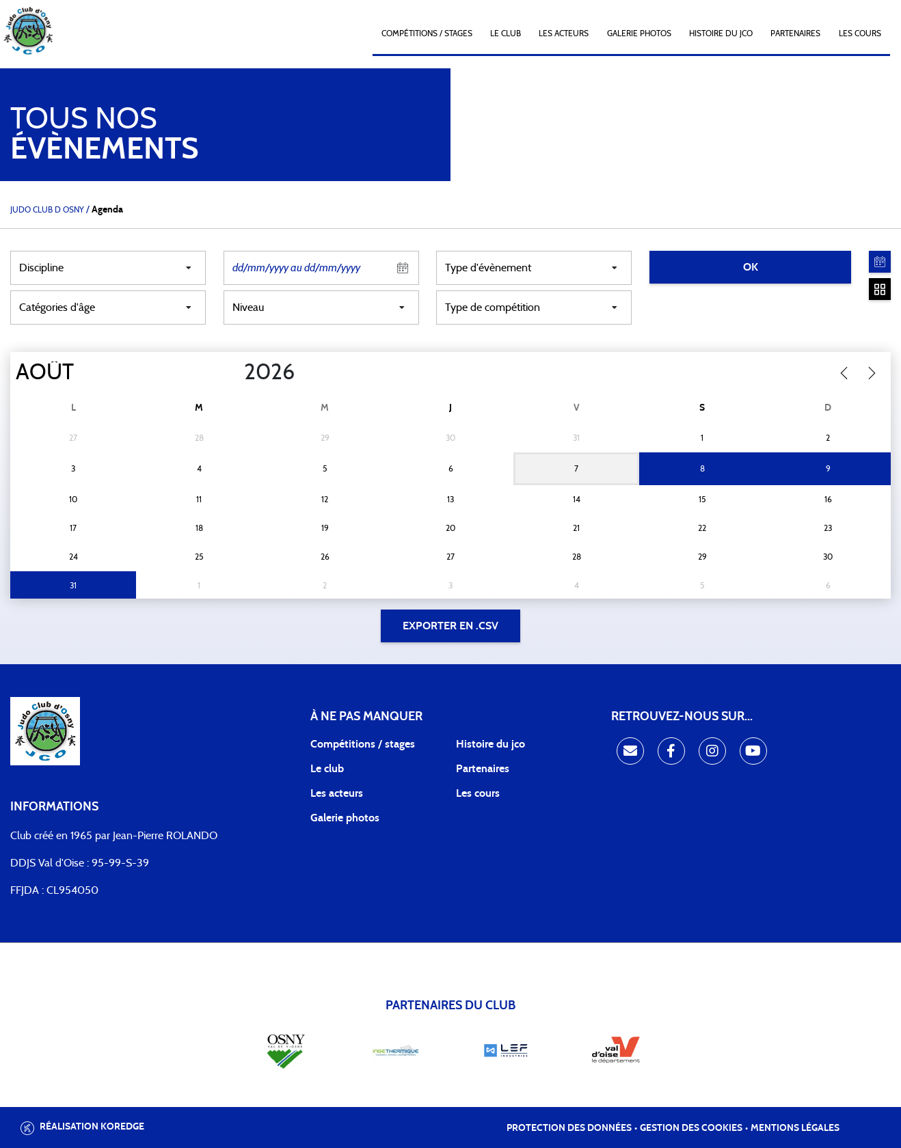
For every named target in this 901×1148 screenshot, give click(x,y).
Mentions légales (795, 1128)
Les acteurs (564, 33)
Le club (505, 33)
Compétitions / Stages (426, 33)
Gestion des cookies (691, 1128)
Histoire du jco (490, 744)
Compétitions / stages (362, 744)
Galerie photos (639, 33)
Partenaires (795, 33)
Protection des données (569, 1128)
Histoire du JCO (721, 33)
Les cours (860, 33)
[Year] (233, 372)
